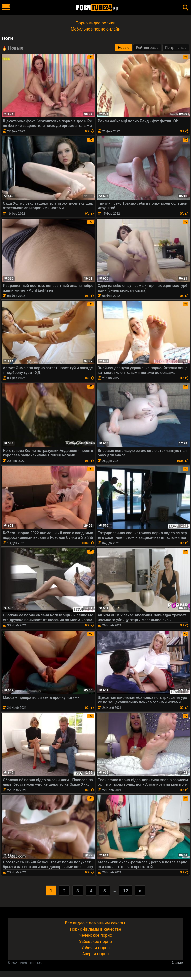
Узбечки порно (95, 947)
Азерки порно (95, 953)
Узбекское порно (95, 941)
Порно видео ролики (96, 23)
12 (125, 890)
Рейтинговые (147, 48)
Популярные (175, 48)
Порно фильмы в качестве (95, 929)
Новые (123, 48)
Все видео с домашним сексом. (95, 923)
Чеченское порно (95, 935)
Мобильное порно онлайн (95, 29)
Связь (177, 962)
